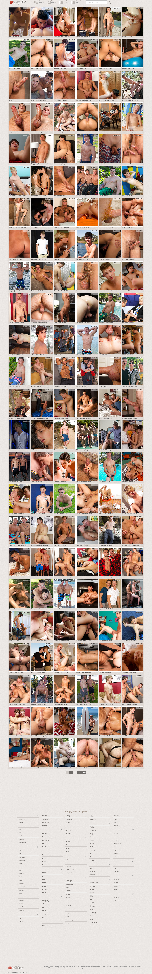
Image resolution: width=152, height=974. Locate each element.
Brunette (21, 907)
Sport (91, 919)
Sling (91, 899)
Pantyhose (93, 830)
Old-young (69, 920)
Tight (115, 847)
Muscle (68, 897)
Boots (20, 893)
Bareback (22, 857)
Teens (115, 840)
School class (94, 883)
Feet (43, 879)
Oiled (67, 916)
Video (53, 2)
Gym (43, 917)
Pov (91, 853)
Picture (40, 2)
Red (91, 868)
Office (68, 913)
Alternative (22, 819)
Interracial (69, 834)
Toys (115, 850)
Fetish (44, 883)
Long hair (69, 873)
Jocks (68, 851)
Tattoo (115, 837)
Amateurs (22, 822)
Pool (91, 847)
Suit (115, 822)
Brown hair (22, 903)
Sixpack (92, 893)
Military (68, 894)
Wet (115, 901)
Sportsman (93, 922)
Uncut (115, 865)
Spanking (93, 913)
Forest (44, 893)
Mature (68, 887)
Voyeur (116, 889)
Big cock (21, 873)
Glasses (44, 907)
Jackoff (68, 841)
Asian (20, 836)
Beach (21, 867)
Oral (67, 923)
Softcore (92, 906)
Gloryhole (45, 910)
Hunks (68, 822)
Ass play (21, 839)
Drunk (44, 847)
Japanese (69, 845)
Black (20, 877)
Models (65, 2)
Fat (43, 876)
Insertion (68, 830)
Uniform (116, 871)
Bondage (21, 890)
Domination (46, 840)
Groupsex (45, 914)
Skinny (92, 896)
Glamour (45, 904)
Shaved (92, 886)
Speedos (92, 916)
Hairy (44, 925)
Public (92, 860)
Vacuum (116, 879)
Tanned (116, 834)
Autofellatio (22, 842)
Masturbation (70, 884)
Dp (43, 843)
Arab (20, 832)
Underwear (117, 868)
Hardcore (69, 819)
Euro (43, 865)
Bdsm (20, 864)
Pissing (92, 840)
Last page (82, 772)
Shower (92, 889)
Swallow (116, 826)
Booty (20, 897)
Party (91, 834)
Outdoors (93, 819)
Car (20, 918)
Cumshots (45, 822)
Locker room (70, 869)
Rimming (92, 871)
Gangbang (45, 901)
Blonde (21, 880)
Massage (69, 881)
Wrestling (116, 904)
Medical (68, 891)
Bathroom (22, 860)
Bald (20, 850)
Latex (67, 859)
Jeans (68, 848)
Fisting (44, 886)
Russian (92, 875)
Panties (92, 827)
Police (92, 843)
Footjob (44, 889)
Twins (115, 857)
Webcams (117, 897)
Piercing (92, 837)
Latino (68, 863)
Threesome (117, 843)
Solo (91, 909)
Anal (20, 829)
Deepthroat (45, 837)
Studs (115, 819)
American (22, 826)
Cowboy (44, 816)
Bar (20, 854)
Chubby (21, 921)
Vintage (116, 886)
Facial (44, 873)
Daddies (45, 834)
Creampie (45, 819)
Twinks (116, 853)
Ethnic (44, 861)
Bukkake (21, 910)
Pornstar (92, 850)
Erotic (44, 858)
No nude (68, 905)
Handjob (68, 816)
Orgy (91, 816)
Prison (92, 857)
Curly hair (45, 826)
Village (116, 883)
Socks (92, 903)
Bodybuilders (23, 887)
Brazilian (21, 900)
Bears (20, 870)
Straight (116, 816)
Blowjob (21, 883)
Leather (68, 866)
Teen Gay (78, 2)
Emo (43, 855)
